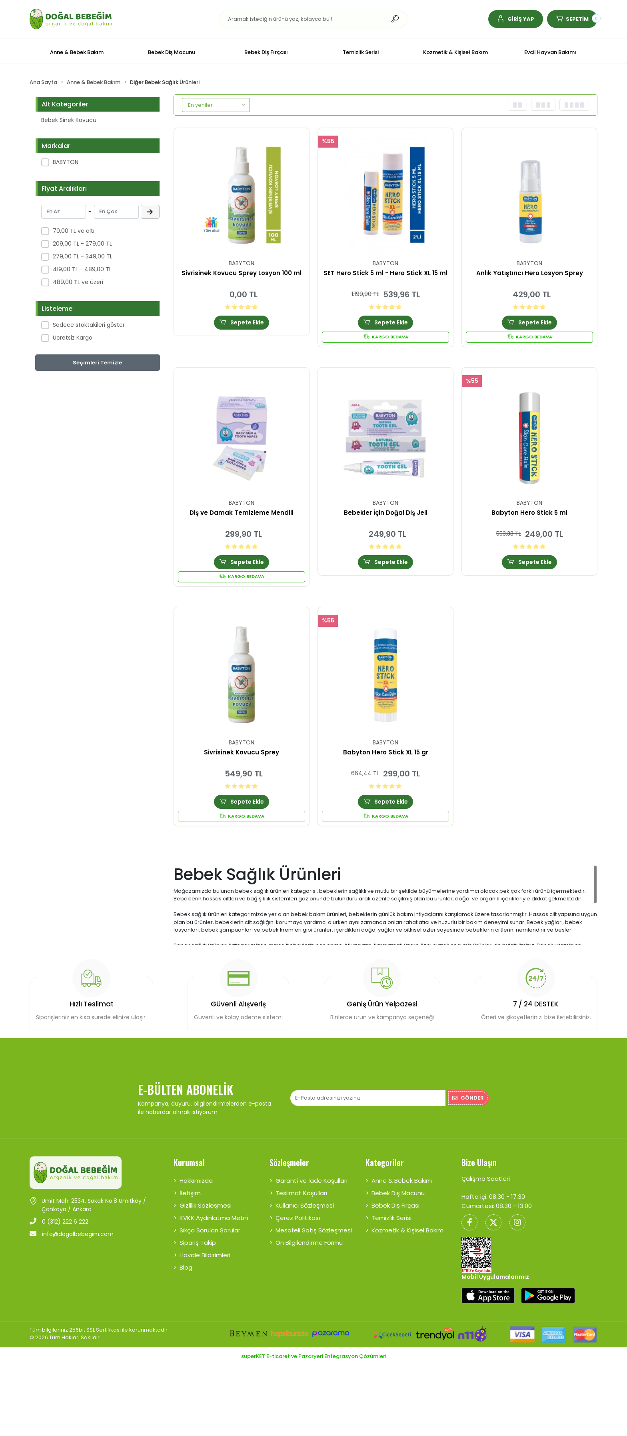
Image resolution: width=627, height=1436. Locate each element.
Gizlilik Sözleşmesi (206, 1205)
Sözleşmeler (289, 1162)
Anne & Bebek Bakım (401, 1180)
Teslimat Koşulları (301, 1193)
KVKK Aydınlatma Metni (214, 1218)
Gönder (468, 1098)
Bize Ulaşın (479, 1162)
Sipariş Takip (198, 1242)
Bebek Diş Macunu (398, 1193)
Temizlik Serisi (391, 1218)
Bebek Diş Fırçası (395, 1205)
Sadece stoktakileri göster (89, 325)
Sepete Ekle (241, 322)
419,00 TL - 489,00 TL (82, 269)
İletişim (190, 1193)
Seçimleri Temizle (97, 362)
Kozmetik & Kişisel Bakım (407, 1230)
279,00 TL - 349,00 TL (82, 256)
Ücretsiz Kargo (72, 338)
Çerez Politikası (298, 1218)
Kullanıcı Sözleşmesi (305, 1205)
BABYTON (65, 162)
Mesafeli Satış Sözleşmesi (314, 1230)
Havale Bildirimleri (205, 1255)
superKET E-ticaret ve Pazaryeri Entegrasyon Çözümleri (313, 1356)
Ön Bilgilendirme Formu (309, 1242)
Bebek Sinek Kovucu (68, 120)
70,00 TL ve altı (73, 231)
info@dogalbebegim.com (72, 1234)
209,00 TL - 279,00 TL (82, 244)
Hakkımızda (196, 1180)
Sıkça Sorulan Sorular (210, 1230)
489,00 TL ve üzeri (78, 282)
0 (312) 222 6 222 (59, 1222)
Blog (186, 1267)
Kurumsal (189, 1162)
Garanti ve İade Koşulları (311, 1180)
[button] (515, 19)
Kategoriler (384, 1162)
